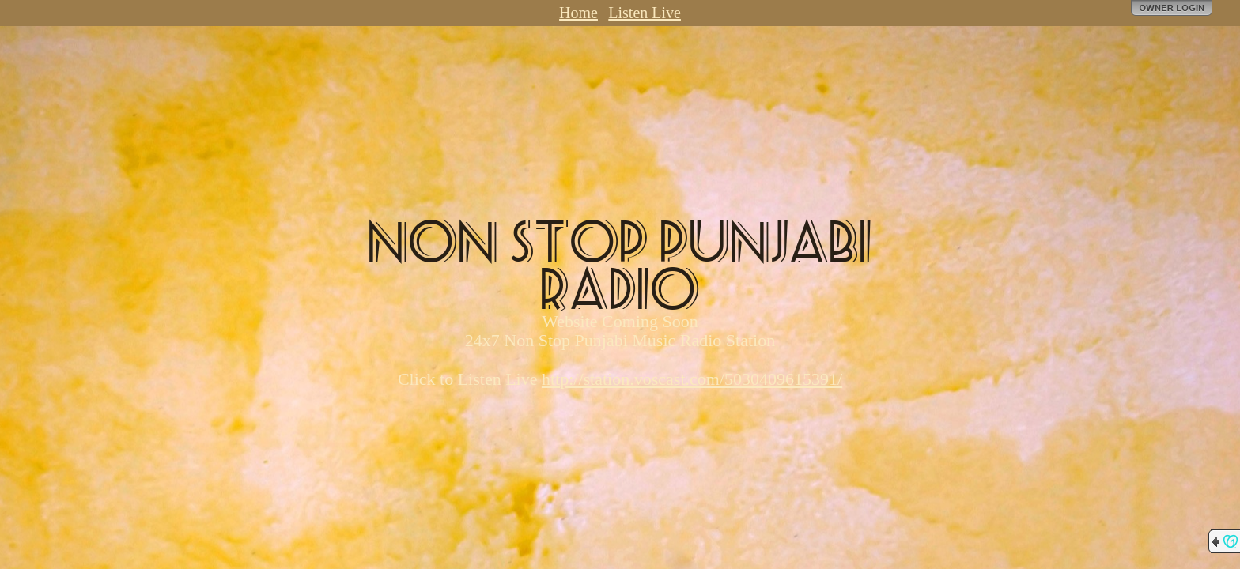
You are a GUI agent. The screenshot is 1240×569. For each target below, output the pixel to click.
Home (578, 12)
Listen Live (644, 12)
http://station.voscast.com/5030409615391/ (692, 379)
